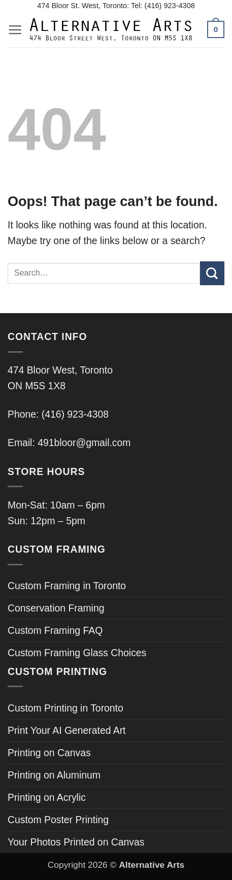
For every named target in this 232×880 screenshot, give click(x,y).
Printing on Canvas (49, 752)
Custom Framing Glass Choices (77, 652)
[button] (15, 30)
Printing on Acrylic (47, 797)
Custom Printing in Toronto (65, 708)
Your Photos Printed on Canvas (76, 842)
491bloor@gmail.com (84, 442)
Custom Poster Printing (58, 819)
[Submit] (212, 273)
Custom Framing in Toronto (67, 585)
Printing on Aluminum (54, 775)
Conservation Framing (56, 608)
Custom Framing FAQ (55, 630)
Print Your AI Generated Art (66, 730)
